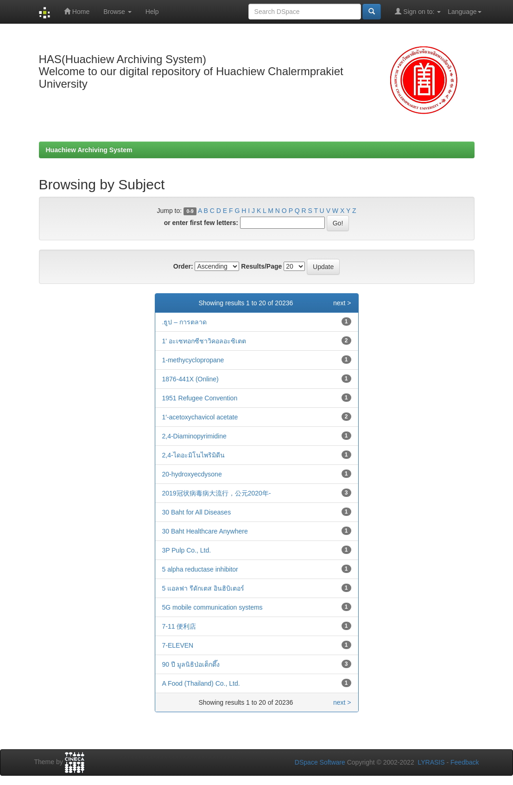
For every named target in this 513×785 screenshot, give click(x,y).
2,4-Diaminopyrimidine (194, 436)
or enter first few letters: (201, 222)
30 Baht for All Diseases (196, 512)
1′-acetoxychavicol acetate (200, 417)
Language (464, 11)
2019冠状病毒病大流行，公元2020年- (216, 493)
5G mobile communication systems (212, 607)
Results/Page (261, 266)
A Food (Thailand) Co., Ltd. (201, 683)
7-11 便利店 (179, 626)
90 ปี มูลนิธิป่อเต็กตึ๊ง (191, 664)
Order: (183, 266)
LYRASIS (431, 762)
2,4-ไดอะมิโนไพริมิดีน (193, 455)
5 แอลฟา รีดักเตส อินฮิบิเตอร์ (203, 588)
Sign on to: (418, 11)
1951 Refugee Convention (200, 398)
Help (152, 11)
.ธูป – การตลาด (184, 322)
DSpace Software (320, 762)
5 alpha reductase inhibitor (200, 569)
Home (76, 11)
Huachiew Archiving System (89, 150)
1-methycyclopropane (193, 360)
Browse (117, 11)
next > (342, 303)
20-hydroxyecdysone (192, 474)
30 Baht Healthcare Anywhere (205, 531)
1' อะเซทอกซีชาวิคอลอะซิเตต (204, 341)
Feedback (464, 762)
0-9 (189, 211)
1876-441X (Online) (190, 379)
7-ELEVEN (178, 645)
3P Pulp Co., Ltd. (186, 550)
